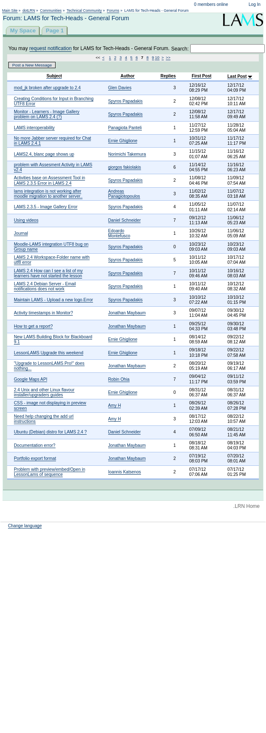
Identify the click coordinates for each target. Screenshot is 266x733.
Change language (25, 525)
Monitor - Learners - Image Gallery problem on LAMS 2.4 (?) (47, 114)
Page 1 (55, 30)
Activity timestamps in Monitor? (43, 313)
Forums (113, 10)
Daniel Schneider (124, 220)
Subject (54, 76)
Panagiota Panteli (125, 127)
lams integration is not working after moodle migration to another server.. (48, 194)
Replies (168, 76)
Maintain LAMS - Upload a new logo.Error (53, 299)
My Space (23, 30)
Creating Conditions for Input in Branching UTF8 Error (53, 101)
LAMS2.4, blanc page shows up (44, 154)
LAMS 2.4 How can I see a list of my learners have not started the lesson (48, 273)
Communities (50, 10)
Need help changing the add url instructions (44, 419)
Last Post (237, 76)
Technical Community (84, 10)
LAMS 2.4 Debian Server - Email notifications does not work (45, 286)
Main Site (10, 10)
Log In (255, 4)
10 (157, 58)
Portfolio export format (35, 458)
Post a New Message (32, 65)
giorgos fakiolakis (124, 167)
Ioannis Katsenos (124, 472)
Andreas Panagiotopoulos (124, 194)
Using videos (26, 220)
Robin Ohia (119, 379)
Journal (21, 233)
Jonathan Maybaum (127, 313)
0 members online (211, 4)
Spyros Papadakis (125, 101)
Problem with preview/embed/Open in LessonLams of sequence (49, 472)
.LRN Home (246, 506)
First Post (201, 76)
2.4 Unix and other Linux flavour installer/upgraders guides (44, 392)
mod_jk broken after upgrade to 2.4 (47, 87)
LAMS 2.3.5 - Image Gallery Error (45, 206)
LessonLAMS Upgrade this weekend (48, 353)
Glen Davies (120, 87)
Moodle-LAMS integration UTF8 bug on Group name (51, 247)
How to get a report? (33, 326)
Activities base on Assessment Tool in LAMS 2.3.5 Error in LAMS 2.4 (49, 180)
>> (168, 58)
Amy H (114, 405)
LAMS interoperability (34, 127)
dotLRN (28, 10)
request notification (50, 48)
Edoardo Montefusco (119, 233)
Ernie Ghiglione (123, 140)
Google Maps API (30, 379)
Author (127, 76)
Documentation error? (35, 445)
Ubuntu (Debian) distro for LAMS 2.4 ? (50, 432)
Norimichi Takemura (127, 154)
